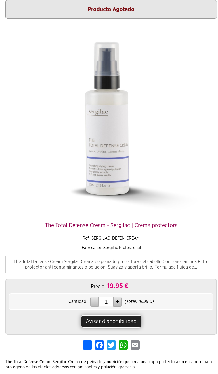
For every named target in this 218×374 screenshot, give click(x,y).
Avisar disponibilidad (111, 321)
